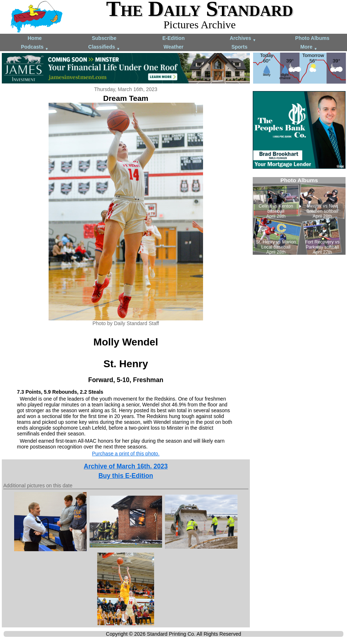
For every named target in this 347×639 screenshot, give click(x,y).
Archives (243, 38)
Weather (173, 47)
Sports (239, 47)
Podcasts (35, 47)
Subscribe (104, 38)
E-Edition (173, 38)
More (308, 47)
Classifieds (104, 47)
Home (35, 38)
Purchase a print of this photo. (126, 453)
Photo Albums (312, 38)
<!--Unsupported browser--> (299, 216)
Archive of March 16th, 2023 (126, 466)
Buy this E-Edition (125, 475)
